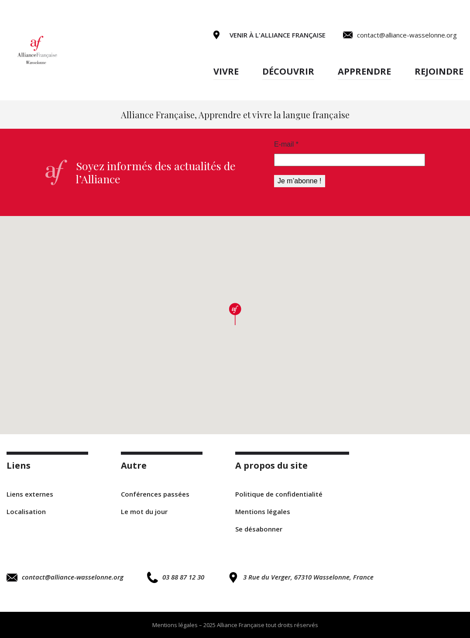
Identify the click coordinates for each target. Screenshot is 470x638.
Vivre (226, 71)
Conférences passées (155, 494)
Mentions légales (262, 511)
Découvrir (288, 71)
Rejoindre (439, 71)
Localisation (26, 511)
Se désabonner (258, 529)
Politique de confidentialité (278, 494)
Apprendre (364, 71)
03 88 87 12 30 (175, 577)
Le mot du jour (144, 511)
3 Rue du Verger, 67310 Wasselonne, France (301, 577)
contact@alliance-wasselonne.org (65, 577)
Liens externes (30, 494)
